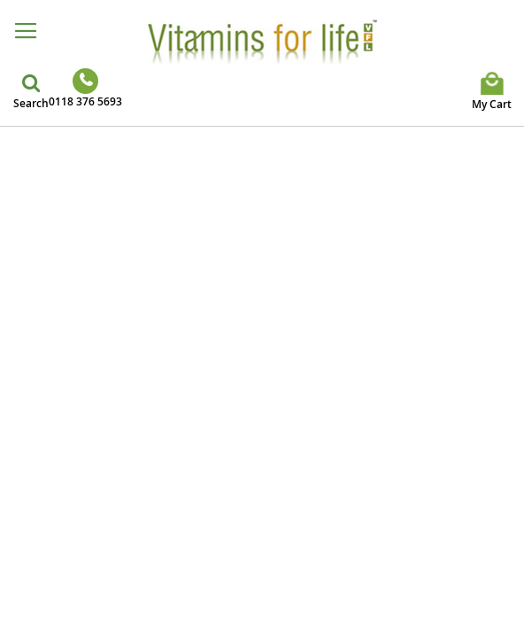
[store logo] (262, 40)
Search (31, 103)
